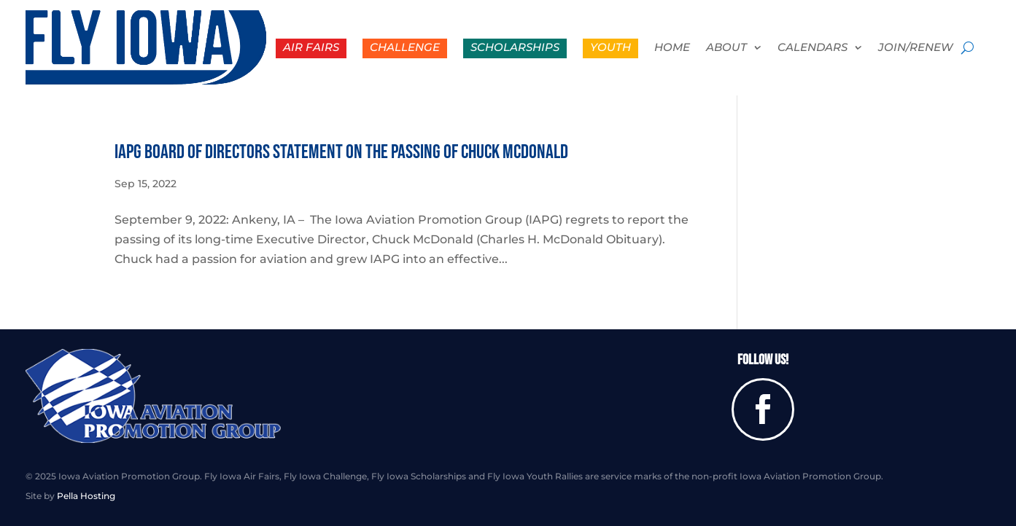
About (726, 48)
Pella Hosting (86, 495)
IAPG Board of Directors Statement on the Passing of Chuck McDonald (341, 152)
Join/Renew (915, 48)
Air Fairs (311, 47)
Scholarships (514, 47)
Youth (610, 47)
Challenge (405, 47)
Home (672, 48)
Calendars (812, 48)
